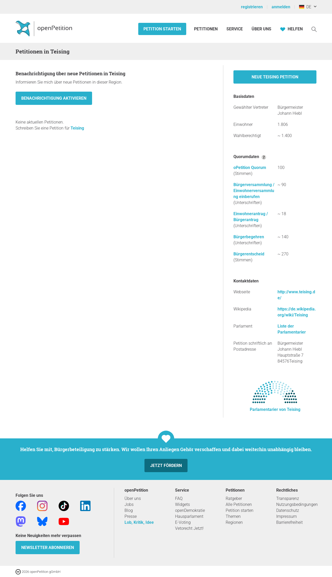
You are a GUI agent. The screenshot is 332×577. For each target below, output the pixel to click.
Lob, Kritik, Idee (139, 522)
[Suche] (314, 29)
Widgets (182, 504)
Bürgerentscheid (248, 254)
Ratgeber (234, 498)
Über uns (133, 498)
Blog (129, 510)
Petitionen (206, 28)
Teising (77, 128)
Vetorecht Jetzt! (189, 528)
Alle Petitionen (239, 504)
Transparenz (287, 498)
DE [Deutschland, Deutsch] (305, 6)
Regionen (234, 522)
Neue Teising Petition (275, 76)
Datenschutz (287, 510)
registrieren (252, 6)
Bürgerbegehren (248, 236)
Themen (233, 516)
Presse (131, 516)
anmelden (281, 6)
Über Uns (261, 28)
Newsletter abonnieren (47, 547)
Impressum (286, 516)
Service (234, 28)
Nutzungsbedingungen (297, 504)
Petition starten (162, 28)
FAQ (179, 498)
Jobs (129, 504)
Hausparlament (189, 516)
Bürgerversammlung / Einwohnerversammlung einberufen (253, 190)
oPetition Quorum (249, 167)
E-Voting (183, 522)
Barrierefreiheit (289, 522)
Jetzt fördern (166, 465)
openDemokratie (190, 510)
